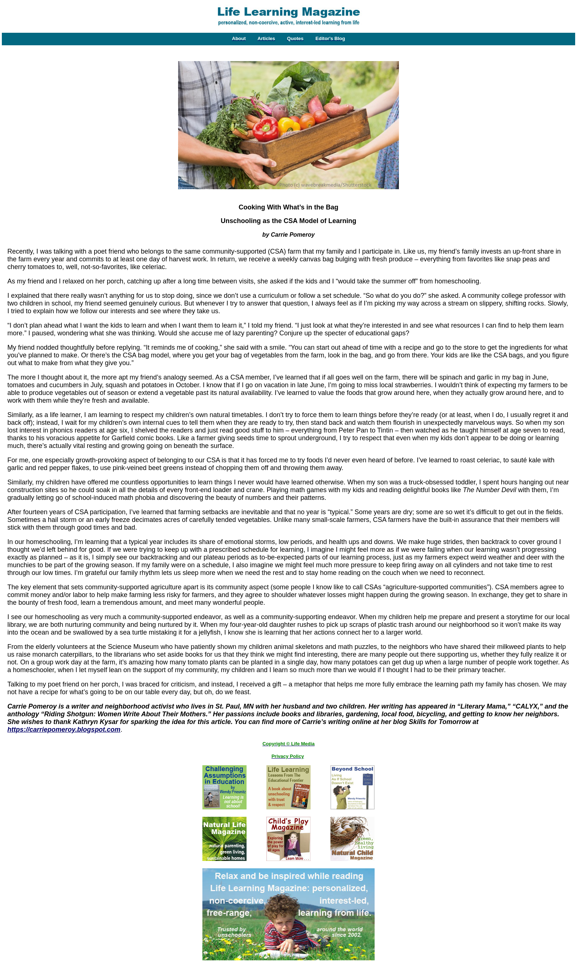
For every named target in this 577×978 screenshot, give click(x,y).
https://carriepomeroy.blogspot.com (63, 729)
